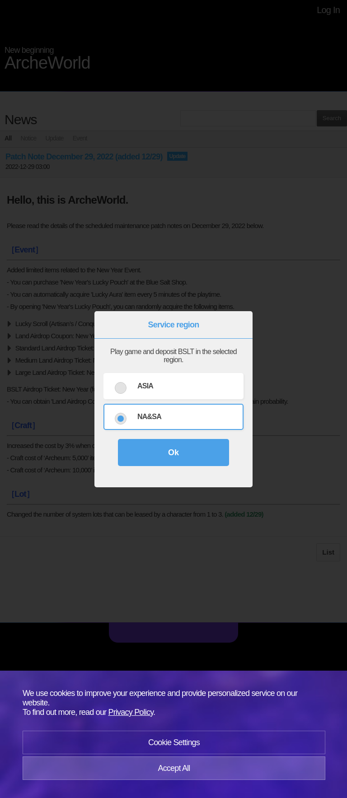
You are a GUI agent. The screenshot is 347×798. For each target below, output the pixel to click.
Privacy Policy (131, 712)
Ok (173, 452)
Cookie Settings (174, 742)
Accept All (174, 768)
